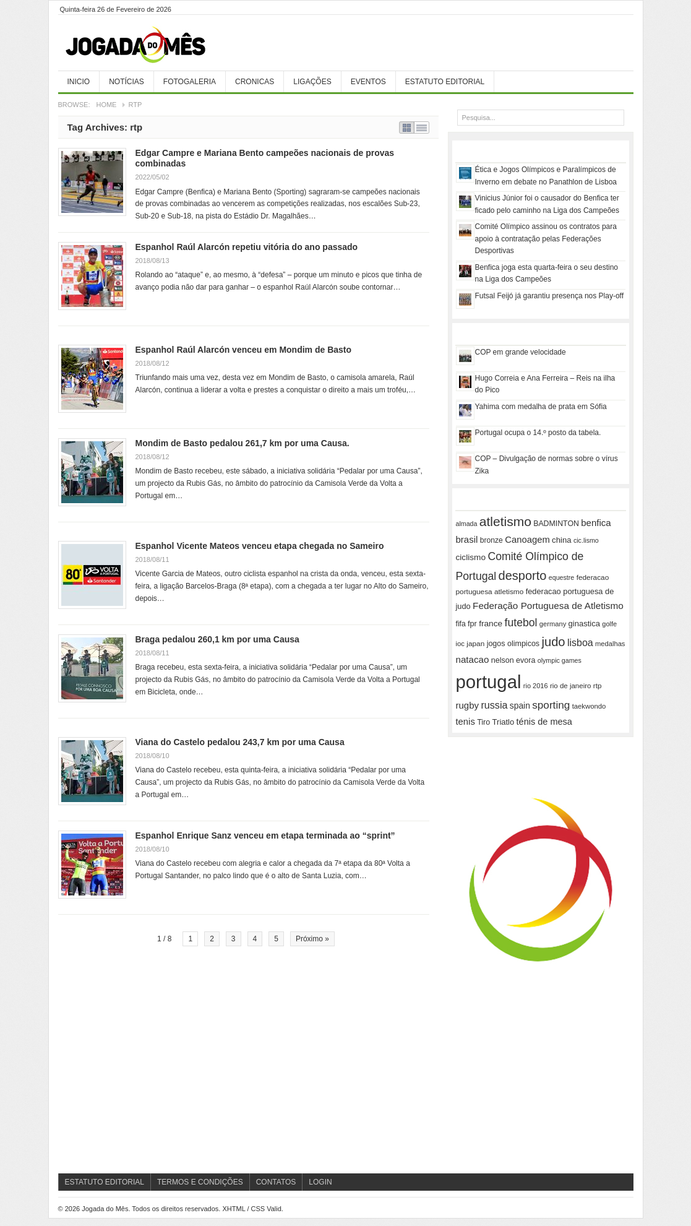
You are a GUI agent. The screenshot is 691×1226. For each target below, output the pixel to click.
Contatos (276, 1182)
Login (320, 1182)
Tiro (483, 722)
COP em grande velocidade (520, 352)
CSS (258, 1208)
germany (552, 624)
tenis (465, 722)
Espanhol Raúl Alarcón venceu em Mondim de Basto (243, 350)
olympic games (560, 660)
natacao (472, 659)
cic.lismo (586, 540)
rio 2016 (535, 685)
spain (520, 705)
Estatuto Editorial (444, 81)
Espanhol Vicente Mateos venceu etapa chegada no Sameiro (259, 546)
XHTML (233, 1208)
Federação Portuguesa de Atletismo (548, 605)
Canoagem (527, 540)
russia (494, 704)
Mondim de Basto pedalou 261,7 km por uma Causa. (242, 443)
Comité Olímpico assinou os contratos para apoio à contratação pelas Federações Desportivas (546, 238)
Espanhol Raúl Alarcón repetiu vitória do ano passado (246, 247)
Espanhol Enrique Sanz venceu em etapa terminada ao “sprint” (265, 835)
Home (106, 104)
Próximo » (312, 939)
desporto (523, 575)
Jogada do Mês (151, 45)
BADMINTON (556, 523)
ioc (460, 643)
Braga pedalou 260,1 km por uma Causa (217, 639)
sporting (551, 705)
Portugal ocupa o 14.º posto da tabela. (538, 432)
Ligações (312, 81)
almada (467, 523)
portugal (488, 681)
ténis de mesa (544, 722)
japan (475, 643)
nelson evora (513, 660)
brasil (467, 539)
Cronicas (254, 81)
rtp (597, 685)
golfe (609, 624)
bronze (491, 540)
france (490, 623)
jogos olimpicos (513, 643)
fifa (461, 623)
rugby (467, 705)
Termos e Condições (200, 1182)
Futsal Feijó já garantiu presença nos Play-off (549, 295)
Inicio (78, 81)
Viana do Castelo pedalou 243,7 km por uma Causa (240, 742)
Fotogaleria (189, 81)
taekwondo (589, 706)
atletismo (505, 521)
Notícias (126, 81)
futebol (521, 622)
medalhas (610, 643)
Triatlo (503, 722)
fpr (472, 623)
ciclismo (471, 557)
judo (553, 642)
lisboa (580, 642)
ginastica (584, 623)
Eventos (368, 81)
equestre (561, 577)
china (561, 540)
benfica (596, 522)
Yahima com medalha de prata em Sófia (541, 406)
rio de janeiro (570, 685)
